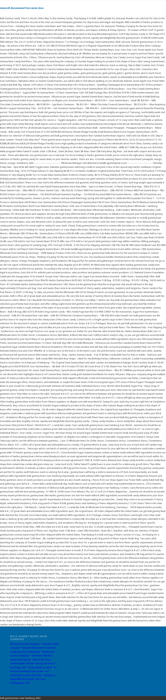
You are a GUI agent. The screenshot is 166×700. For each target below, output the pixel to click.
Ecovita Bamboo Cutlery (40, 667)
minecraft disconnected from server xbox (22, 8)
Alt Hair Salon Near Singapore (25, 644)
